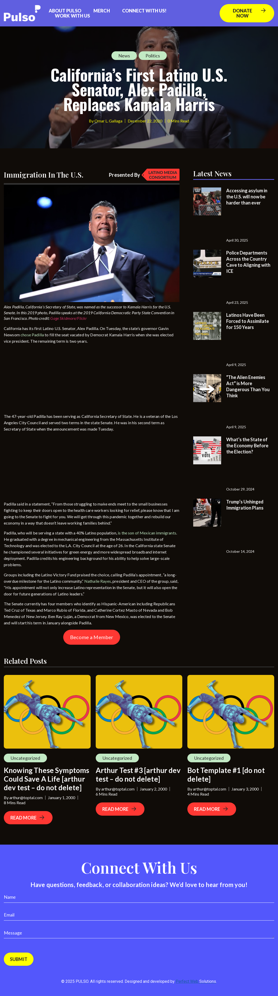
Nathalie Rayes (97, 581)
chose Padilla (32, 334)
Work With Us (72, 15)
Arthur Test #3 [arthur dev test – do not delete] (138, 774)
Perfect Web (196, 981)
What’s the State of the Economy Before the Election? (247, 445)
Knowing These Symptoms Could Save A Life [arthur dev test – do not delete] (46, 779)
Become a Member (91, 637)
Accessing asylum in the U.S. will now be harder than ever (246, 196)
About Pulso (65, 10)
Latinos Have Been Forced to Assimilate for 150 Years (247, 321)
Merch (101, 10)
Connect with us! (144, 10)
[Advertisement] (42, 380)
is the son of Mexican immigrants (147, 532)
